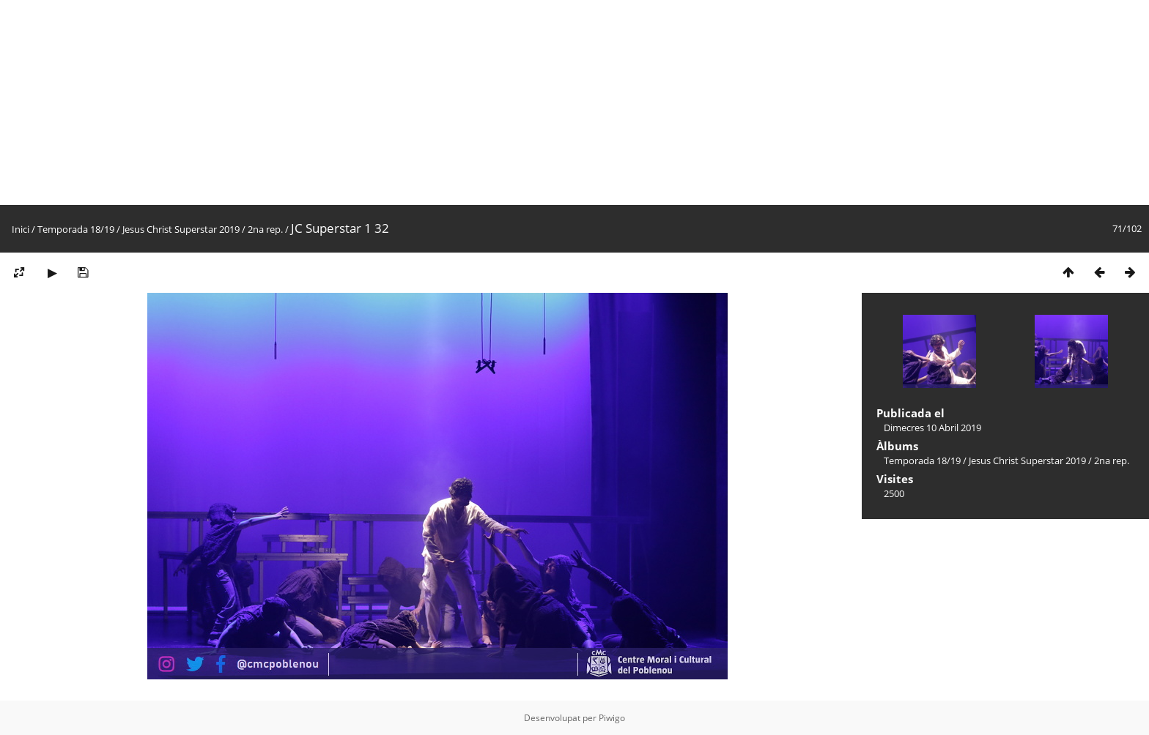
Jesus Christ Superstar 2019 (181, 229)
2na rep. (265, 229)
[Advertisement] (439, 102)
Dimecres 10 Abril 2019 (932, 427)
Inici (20, 229)
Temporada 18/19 (75, 229)
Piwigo (612, 718)
